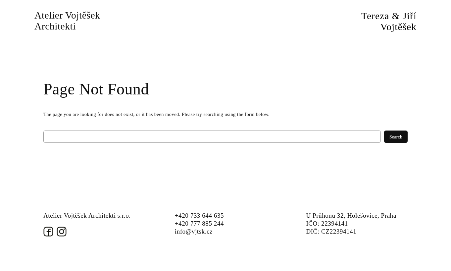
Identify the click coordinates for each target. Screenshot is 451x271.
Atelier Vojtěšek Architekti (67, 20)
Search (395, 136)
